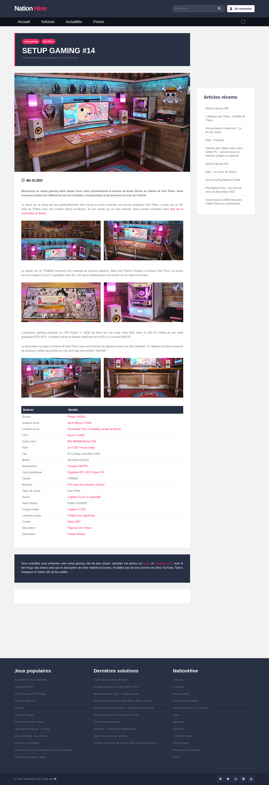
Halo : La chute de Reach (221, 171)
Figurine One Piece (79, 527)
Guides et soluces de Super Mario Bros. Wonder (123, 700)
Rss (251, 779)
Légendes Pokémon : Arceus (32, 729)
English (250, 22)
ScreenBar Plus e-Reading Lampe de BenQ (94, 429)
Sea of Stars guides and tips (111, 736)
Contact (177, 679)
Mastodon (220, 779)
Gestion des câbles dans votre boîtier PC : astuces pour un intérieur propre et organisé (224, 152)
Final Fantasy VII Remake (30, 693)
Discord (243, 779)
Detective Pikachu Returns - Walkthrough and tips (124, 707)
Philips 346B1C (77, 416)
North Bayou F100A (80, 422)
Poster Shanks (76, 534)
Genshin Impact (24, 714)
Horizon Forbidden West (29, 721)
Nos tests (178, 729)
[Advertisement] (102, 634)
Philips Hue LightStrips (81, 515)
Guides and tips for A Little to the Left (116, 714)
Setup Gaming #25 (217, 163)
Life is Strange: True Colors (31, 736)
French (243, 22)
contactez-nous (164, 563)
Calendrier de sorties (185, 700)
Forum (98, 22)
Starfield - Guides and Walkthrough (115, 729)
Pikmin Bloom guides (106, 721)
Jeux (176, 714)
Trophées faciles (183, 736)
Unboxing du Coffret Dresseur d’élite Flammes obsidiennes (224, 201)
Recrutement (181, 743)
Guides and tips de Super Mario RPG (116, 686)
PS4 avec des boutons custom (86, 484)
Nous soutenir (181, 693)
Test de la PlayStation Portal (223, 179)
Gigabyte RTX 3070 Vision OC (86, 472)
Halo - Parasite (215, 140)
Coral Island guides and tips (110, 679)
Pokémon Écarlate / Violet (30, 757)
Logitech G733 (76, 509)
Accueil (24, 22)
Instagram (235, 779)
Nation (30, 8)
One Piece (48, 41)
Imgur (146, 563)
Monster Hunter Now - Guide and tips (116, 693)
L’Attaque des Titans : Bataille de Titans (225, 118)
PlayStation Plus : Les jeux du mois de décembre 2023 (224, 190)
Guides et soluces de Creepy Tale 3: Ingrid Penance (125, 743)
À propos (178, 686)
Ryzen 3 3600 (76, 435)
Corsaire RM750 (77, 466)
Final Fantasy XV (24, 700)
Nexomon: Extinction (27, 743)
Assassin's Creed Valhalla (30, 679)
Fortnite (19, 707)
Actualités (74, 22)
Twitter (228, 779)
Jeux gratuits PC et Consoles (190, 707)
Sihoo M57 (74, 521)
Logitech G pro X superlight (84, 497)
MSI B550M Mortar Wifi (82, 441)
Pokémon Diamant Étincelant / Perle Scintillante (43, 750)
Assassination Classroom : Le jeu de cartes (224, 130)
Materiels (178, 721)
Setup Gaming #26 (217, 108)
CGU (176, 757)
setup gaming (31, 41)
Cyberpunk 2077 (24, 686)
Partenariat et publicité (186, 750)
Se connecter (243, 8)
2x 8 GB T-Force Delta (81, 447)
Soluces (48, 22)
